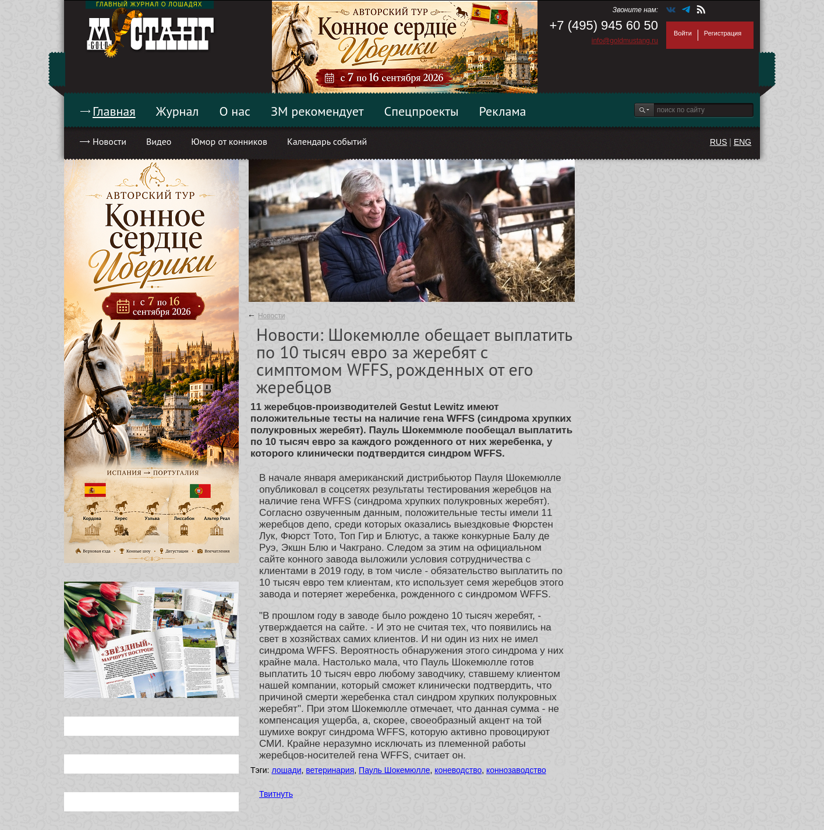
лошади (286, 770)
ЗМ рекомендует (317, 111)
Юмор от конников (229, 141)
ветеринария (330, 770)
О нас (234, 111)
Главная (114, 111)
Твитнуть (276, 794)
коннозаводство (516, 770)
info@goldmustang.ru (625, 41)
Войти (683, 33)
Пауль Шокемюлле (394, 770)
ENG (742, 142)
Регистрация (722, 33)
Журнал (177, 111)
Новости (109, 141)
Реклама (502, 111)
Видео (158, 141)
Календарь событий (327, 141)
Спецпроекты (421, 111)
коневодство (458, 770)
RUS (718, 142)
